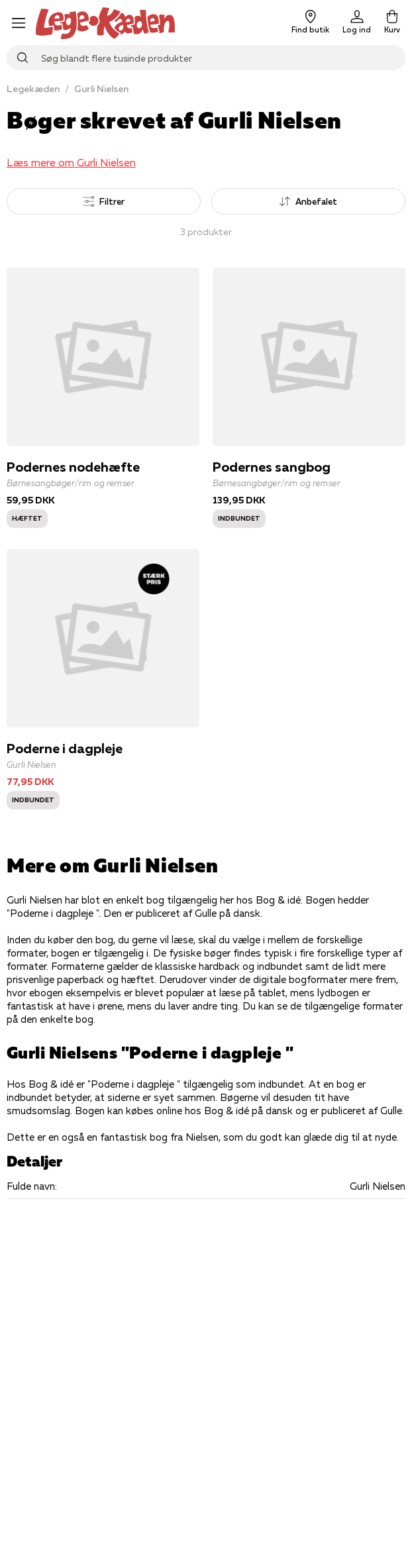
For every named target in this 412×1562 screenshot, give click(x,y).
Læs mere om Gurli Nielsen (71, 162)
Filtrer (104, 201)
